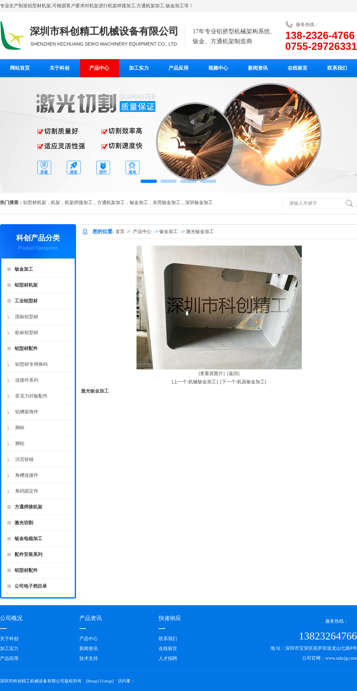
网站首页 (20, 68)
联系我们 (337, 68)
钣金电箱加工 (28, 538)
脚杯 (19, 427)
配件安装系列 (28, 554)
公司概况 (11, 618)
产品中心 (99, 68)
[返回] (233, 373)
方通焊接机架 (28, 506)
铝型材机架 (39, 5)
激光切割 (24, 522)
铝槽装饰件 (26, 411)
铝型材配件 (26, 348)
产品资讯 (90, 618)
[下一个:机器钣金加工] (243, 381)
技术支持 (88, 658)
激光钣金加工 (200, 231)
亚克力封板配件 (31, 396)
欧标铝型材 (26, 332)
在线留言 (297, 68)
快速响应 (170, 618)
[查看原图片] (212, 373)
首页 (120, 231)
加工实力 (139, 68)
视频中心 (218, 68)
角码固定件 (26, 491)
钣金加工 (175, 5)
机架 (94, 5)
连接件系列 (26, 380)
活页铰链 (24, 459)
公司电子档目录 (31, 586)
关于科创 (59, 68)
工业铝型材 (26, 300)
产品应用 (178, 68)
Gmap (106, 680)
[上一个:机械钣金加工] (195, 381)
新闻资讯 (258, 68)
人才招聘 (168, 658)
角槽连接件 (26, 475)
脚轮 (19, 443)
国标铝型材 (26, 316)
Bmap (92, 680)
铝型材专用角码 (31, 364)
